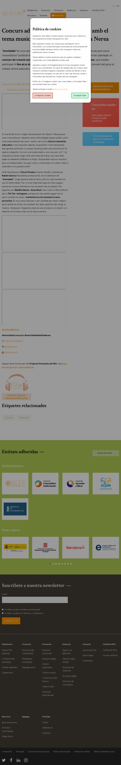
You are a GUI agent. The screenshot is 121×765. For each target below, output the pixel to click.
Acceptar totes (80, 95)
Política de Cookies (60, 89)
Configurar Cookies (43, 95)
